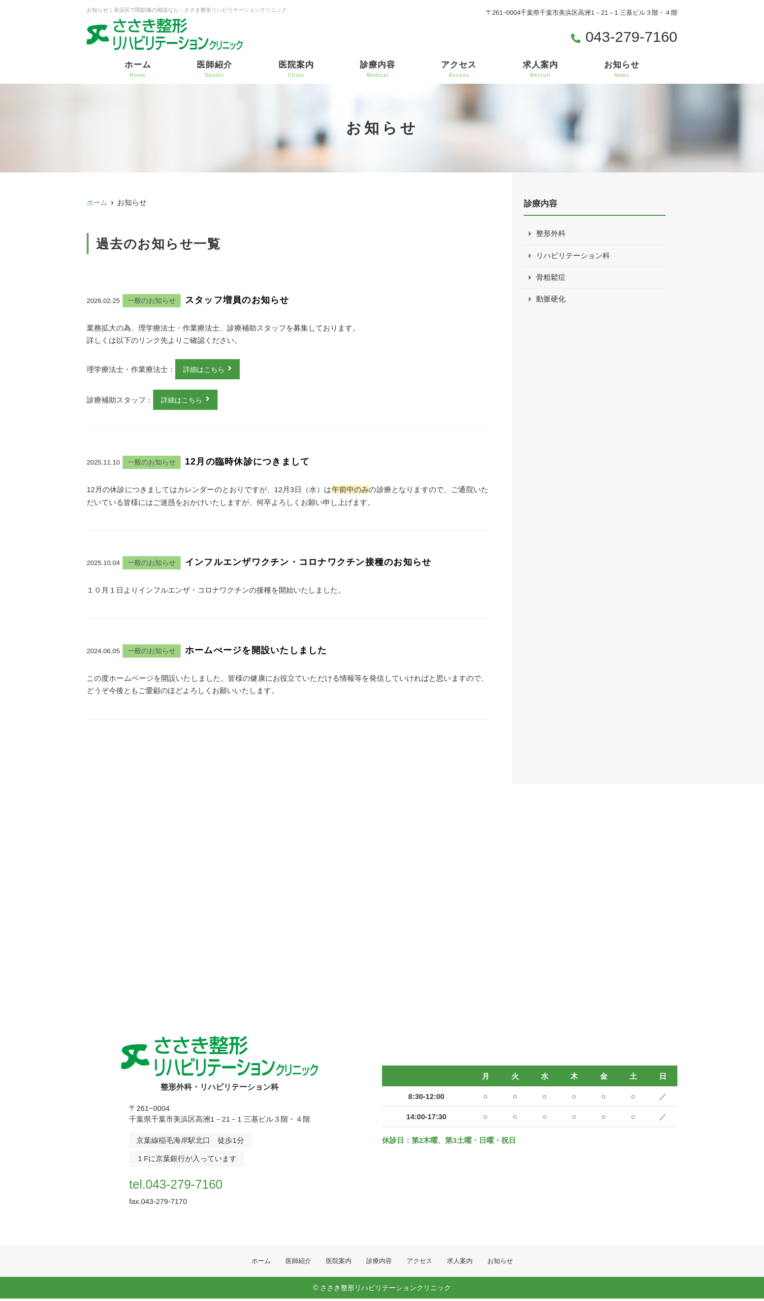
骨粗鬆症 (551, 278)
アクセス (459, 69)
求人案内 (540, 69)
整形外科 (551, 234)
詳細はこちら (205, 370)
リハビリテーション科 (573, 256)
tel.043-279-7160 (192, 1183)
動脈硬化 (551, 300)
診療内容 (377, 69)
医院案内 (296, 69)
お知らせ (621, 69)
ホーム (138, 69)
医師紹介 (214, 69)
